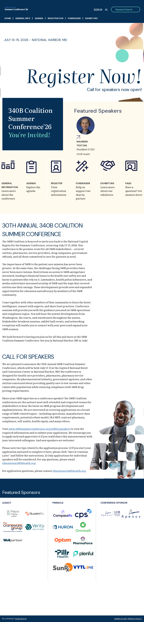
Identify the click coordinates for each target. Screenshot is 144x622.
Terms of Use (120, 619)
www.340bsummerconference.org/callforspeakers (39, 429)
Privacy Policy (135, 619)
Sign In (98, 9)
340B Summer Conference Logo (39, 8)
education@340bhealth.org (19, 463)
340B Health (21, 619)
